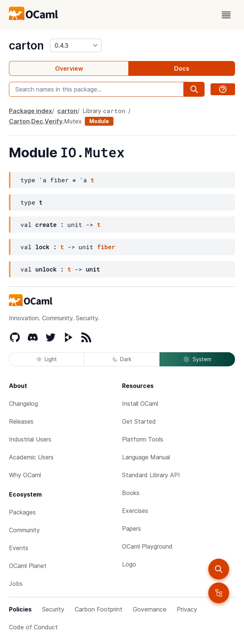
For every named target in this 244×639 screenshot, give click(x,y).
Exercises (135, 510)
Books (130, 493)
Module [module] (99, 121)
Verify (53, 121)
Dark (122, 359)
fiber (106, 247)
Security (53, 609)
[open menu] (226, 15)
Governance (149, 609)
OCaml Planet (27, 565)
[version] (76, 45)
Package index (30, 111)
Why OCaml (25, 475)
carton (26, 45)
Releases (21, 421)
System (197, 359)
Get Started (139, 421)
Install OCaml (140, 403)
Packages (22, 512)
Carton (19, 121)
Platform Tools (142, 439)
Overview (69, 68)
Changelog (23, 403)
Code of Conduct (33, 627)
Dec (37, 121)
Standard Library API (151, 475)
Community (24, 530)
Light (46, 359)
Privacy (187, 609)
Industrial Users (30, 439)
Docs (181, 68)
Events (18, 548)
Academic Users (31, 457)
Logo (129, 564)
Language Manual (146, 457)
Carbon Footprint (98, 609)
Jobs (16, 583)
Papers (131, 528)
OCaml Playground (147, 546)
